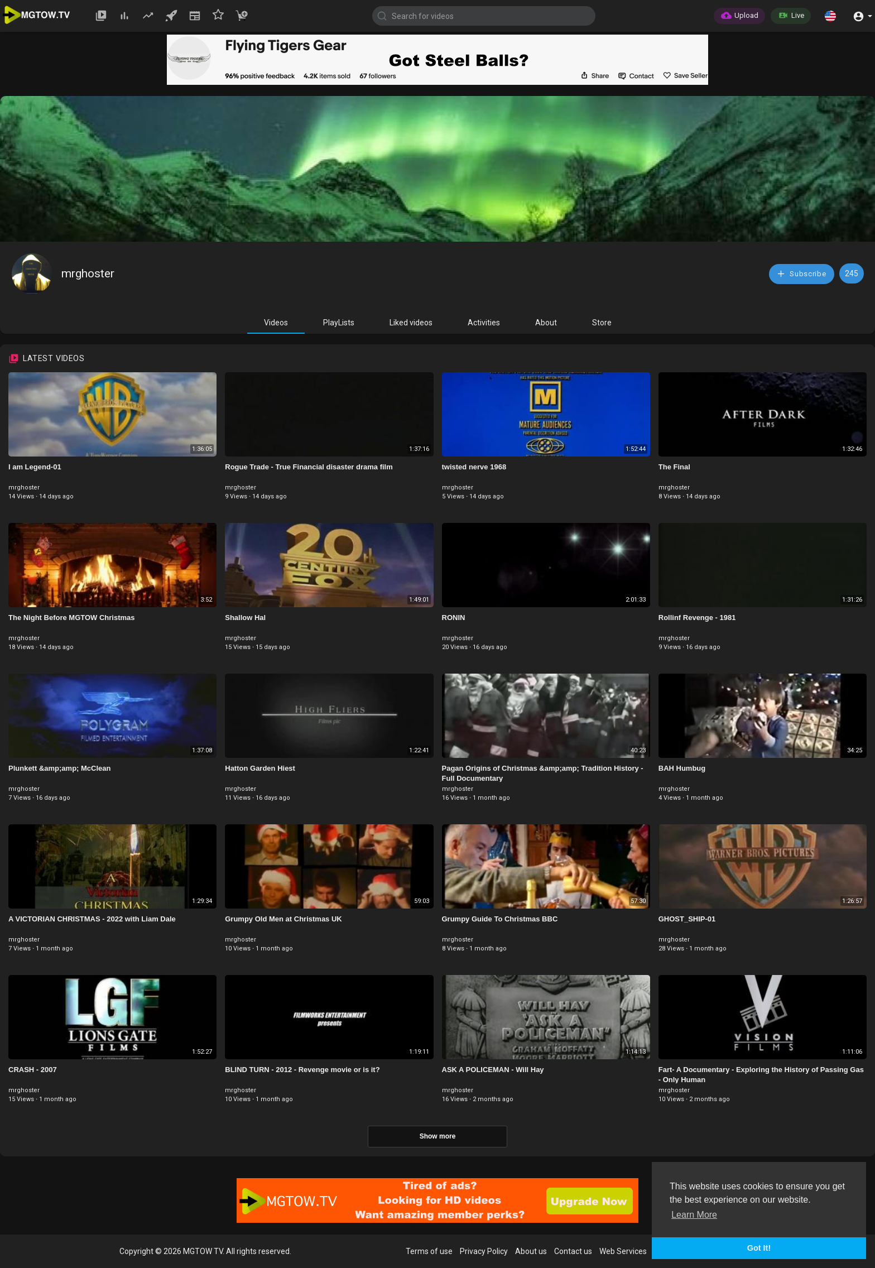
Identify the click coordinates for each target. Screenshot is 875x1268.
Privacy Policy (484, 1251)
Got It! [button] (759, 1247)
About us (531, 1251)
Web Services (623, 1251)
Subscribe (801, 273)
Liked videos (411, 322)
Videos (276, 322)
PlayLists (338, 322)
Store (602, 322)
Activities (484, 322)
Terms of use (429, 1251)
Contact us (573, 1251)
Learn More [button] (694, 1214)
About (546, 322)
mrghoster (87, 273)
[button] (830, 15)
